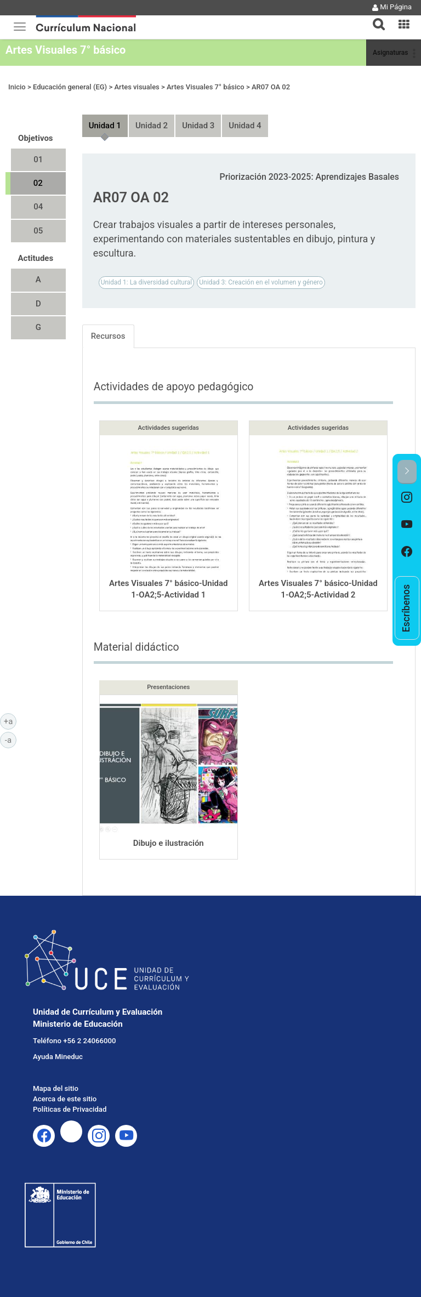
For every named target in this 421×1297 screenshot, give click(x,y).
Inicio (17, 87)
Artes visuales (136, 87)
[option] (407, 497)
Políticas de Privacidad (69, 1109)
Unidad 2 (151, 125)
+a (10, 720)
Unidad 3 (198, 125)
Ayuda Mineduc (58, 1057)
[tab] (374, 18)
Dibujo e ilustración (168, 843)
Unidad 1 (105, 125)
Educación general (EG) (70, 87)
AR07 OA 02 (271, 87)
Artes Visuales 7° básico (65, 49)
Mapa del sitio (55, 1088)
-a (10, 739)
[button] (374, 17)
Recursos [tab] (108, 336)
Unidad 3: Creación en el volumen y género (261, 282)
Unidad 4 (245, 125)
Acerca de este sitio (64, 1099)
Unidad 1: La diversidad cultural (146, 282)
